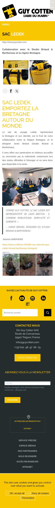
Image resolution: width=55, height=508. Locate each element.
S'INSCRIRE (12, 400)
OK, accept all (15, 493)
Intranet (27, 467)
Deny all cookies (39, 493)
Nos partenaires (27, 451)
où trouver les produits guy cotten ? (27, 425)
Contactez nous (27, 325)
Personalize (28, 498)
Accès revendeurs (27, 461)
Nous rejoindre (27, 456)
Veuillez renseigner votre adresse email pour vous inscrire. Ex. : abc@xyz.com (24, 388)
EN (52, 7)
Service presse (28, 440)
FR (52, 2)
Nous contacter (27, 358)
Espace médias (27, 445)
